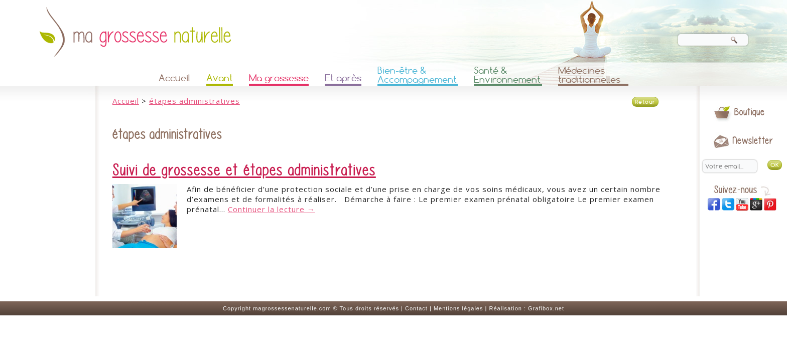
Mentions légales (458, 308)
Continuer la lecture (271, 209)
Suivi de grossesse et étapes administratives (244, 170)
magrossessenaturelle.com (292, 308)
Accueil (174, 78)
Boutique (749, 112)
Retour (645, 101)
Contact (416, 308)
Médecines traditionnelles (589, 75)
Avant (219, 78)
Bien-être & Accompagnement (417, 75)
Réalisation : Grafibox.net (526, 308)
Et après (343, 78)
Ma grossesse (279, 78)
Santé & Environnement (507, 75)
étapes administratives (194, 101)
